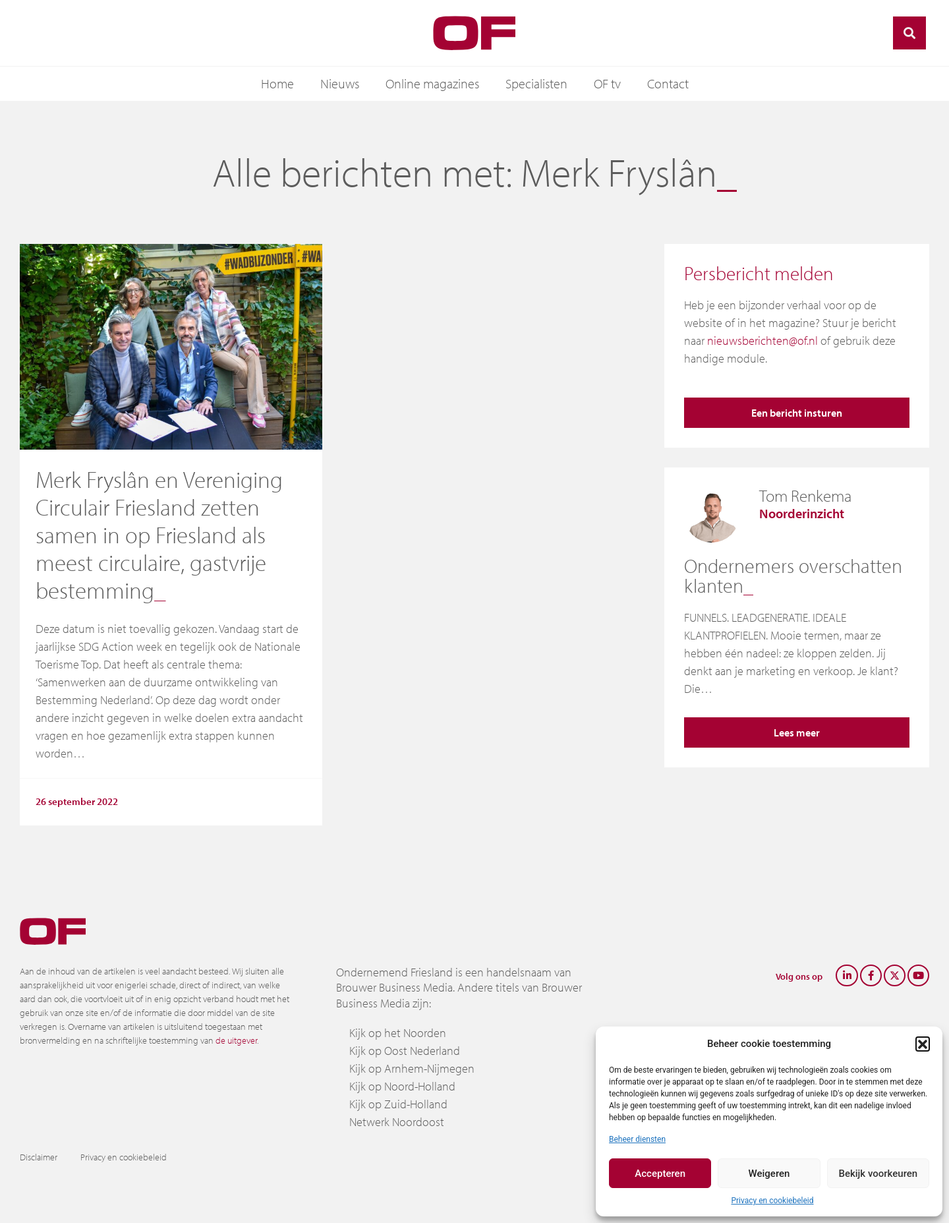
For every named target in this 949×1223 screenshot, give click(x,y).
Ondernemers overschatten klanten (793, 575)
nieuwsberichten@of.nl (762, 340)
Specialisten (536, 83)
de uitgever (236, 1040)
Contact (668, 83)
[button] (922, 1043)
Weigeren (769, 1173)
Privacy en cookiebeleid (772, 1200)
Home (277, 83)
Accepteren (660, 1173)
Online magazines (432, 83)
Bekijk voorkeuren (877, 1173)
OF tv (607, 83)
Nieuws (339, 83)
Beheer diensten (637, 1139)
